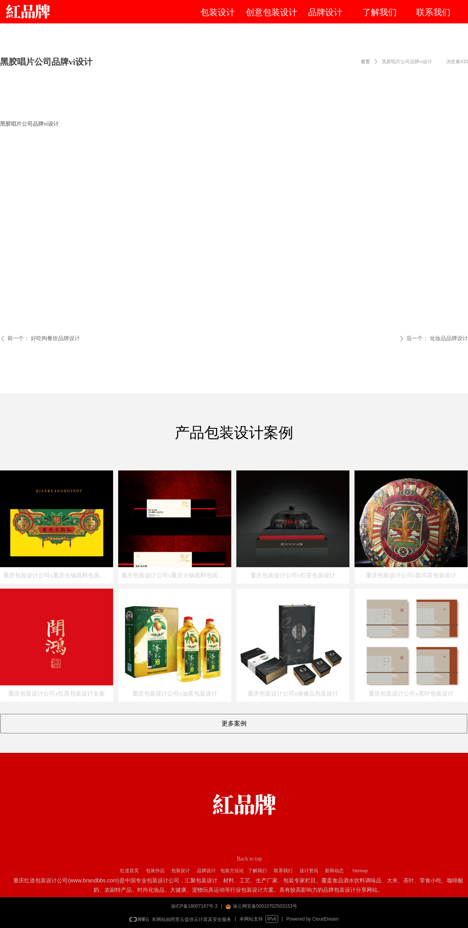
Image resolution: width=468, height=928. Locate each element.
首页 (365, 61)
